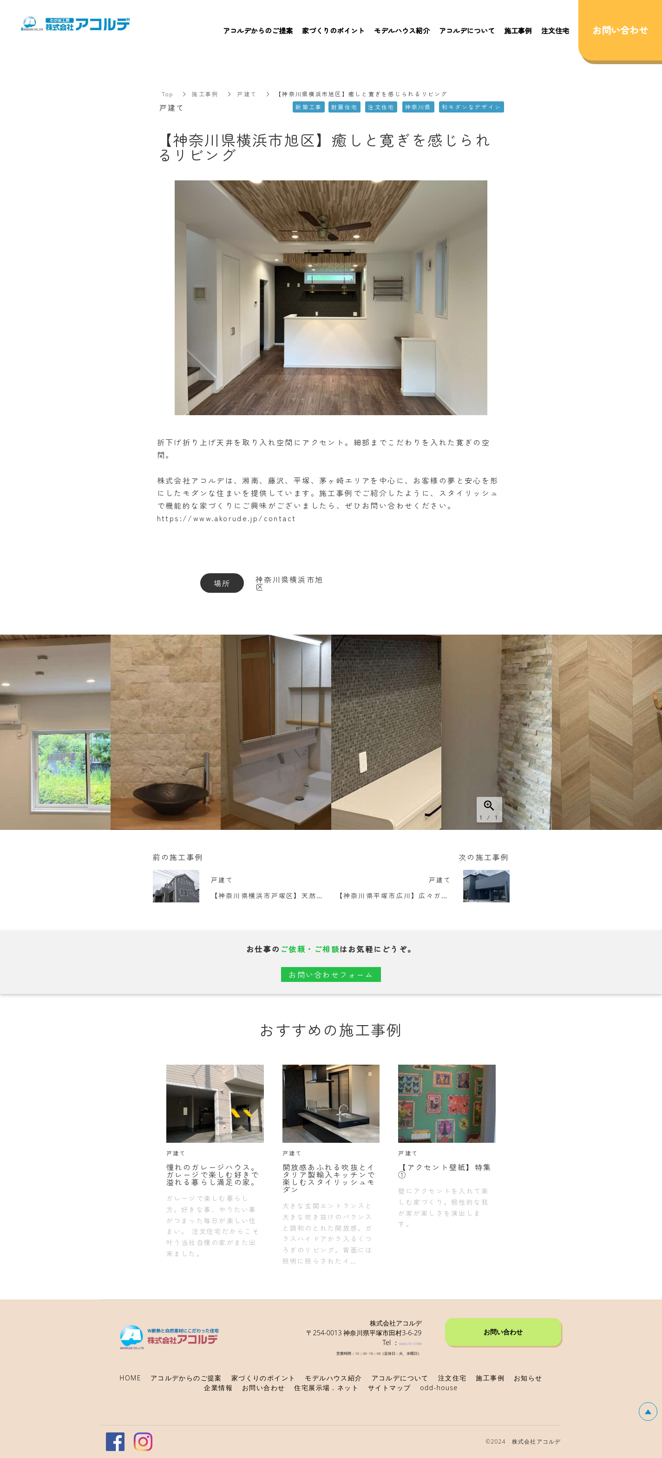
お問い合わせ (503, 1331)
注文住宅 (555, 30)
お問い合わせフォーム (331, 974)
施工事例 (205, 94)
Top (168, 94)
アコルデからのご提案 (258, 30)
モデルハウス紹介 (402, 30)
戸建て (247, 94)
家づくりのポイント (333, 30)
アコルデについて (467, 30)
